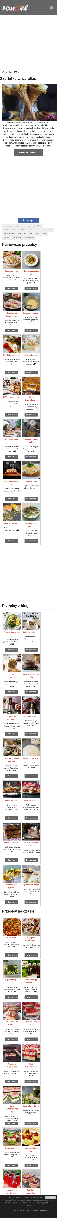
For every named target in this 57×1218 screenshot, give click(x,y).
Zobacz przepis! (12, 288)
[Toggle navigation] (51, 7)
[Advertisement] (29, 43)
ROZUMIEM (51, 1197)
